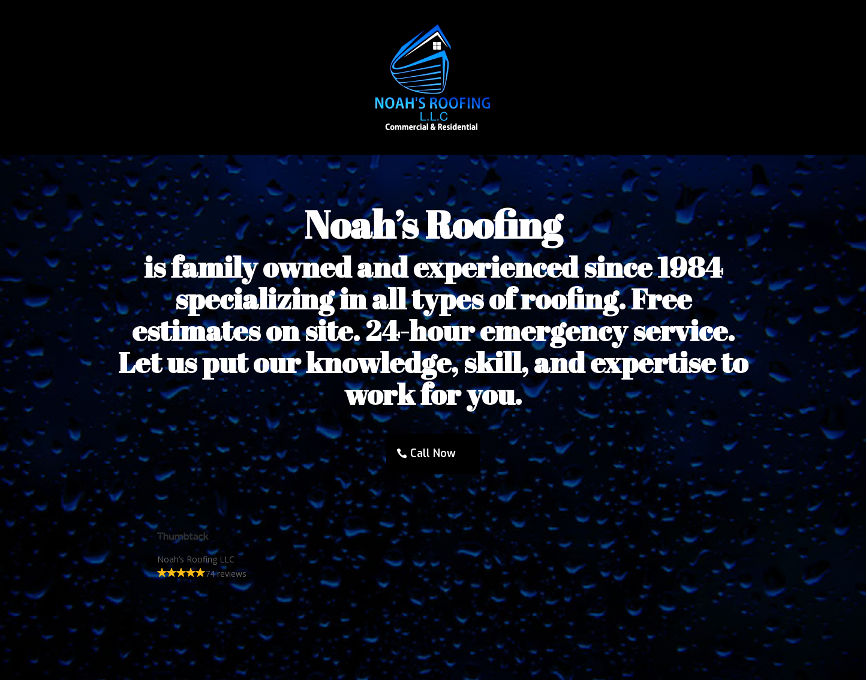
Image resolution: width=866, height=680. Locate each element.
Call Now (433, 453)
